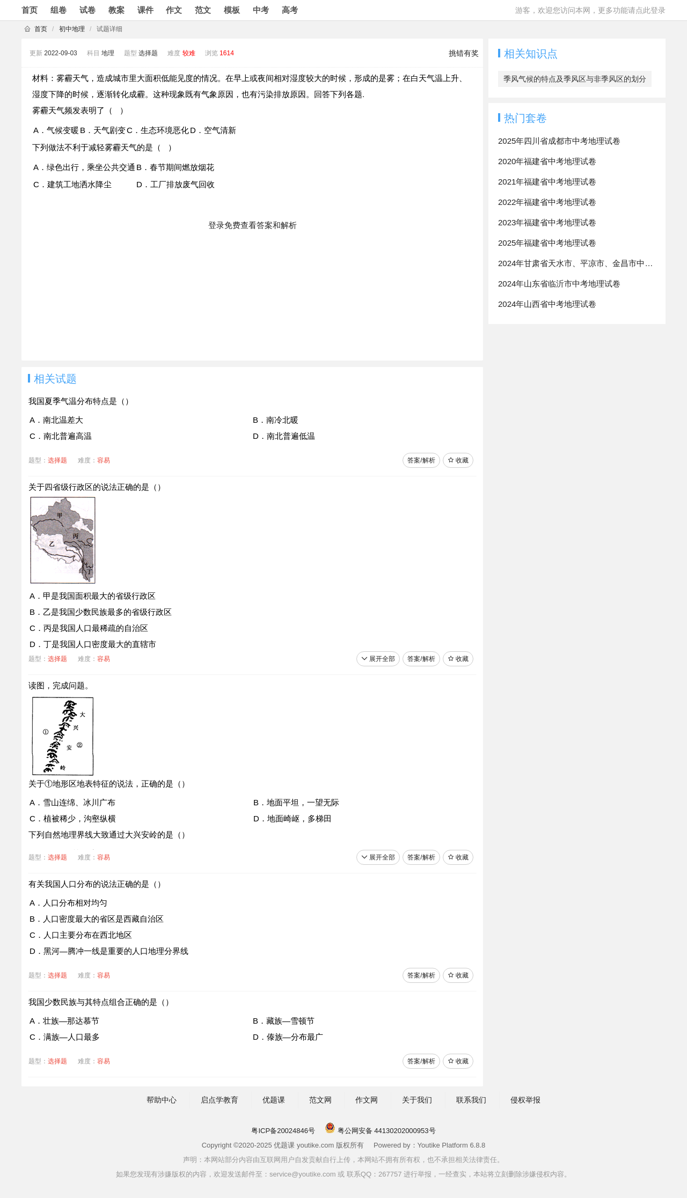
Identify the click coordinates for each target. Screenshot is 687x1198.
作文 (174, 9)
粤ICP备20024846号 (283, 1131)
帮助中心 (162, 1100)
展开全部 (378, 659)
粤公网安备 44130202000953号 (380, 1131)
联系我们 (471, 1100)
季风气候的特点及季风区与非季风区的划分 (574, 79)
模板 (232, 9)
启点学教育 (219, 1100)
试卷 (87, 9)
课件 (145, 9)
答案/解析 (421, 460)
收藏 (458, 460)
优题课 (273, 1100)
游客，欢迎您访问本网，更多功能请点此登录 (590, 10)
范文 (203, 9)
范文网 (320, 1100)
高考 (290, 9)
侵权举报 (525, 1100)
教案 (116, 9)
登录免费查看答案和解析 (252, 225)
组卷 (58, 9)
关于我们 (417, 1100)
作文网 (366, 1100)
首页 (29, 9)
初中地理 (72, 29)
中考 (261, 9)
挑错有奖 (464, 53)
